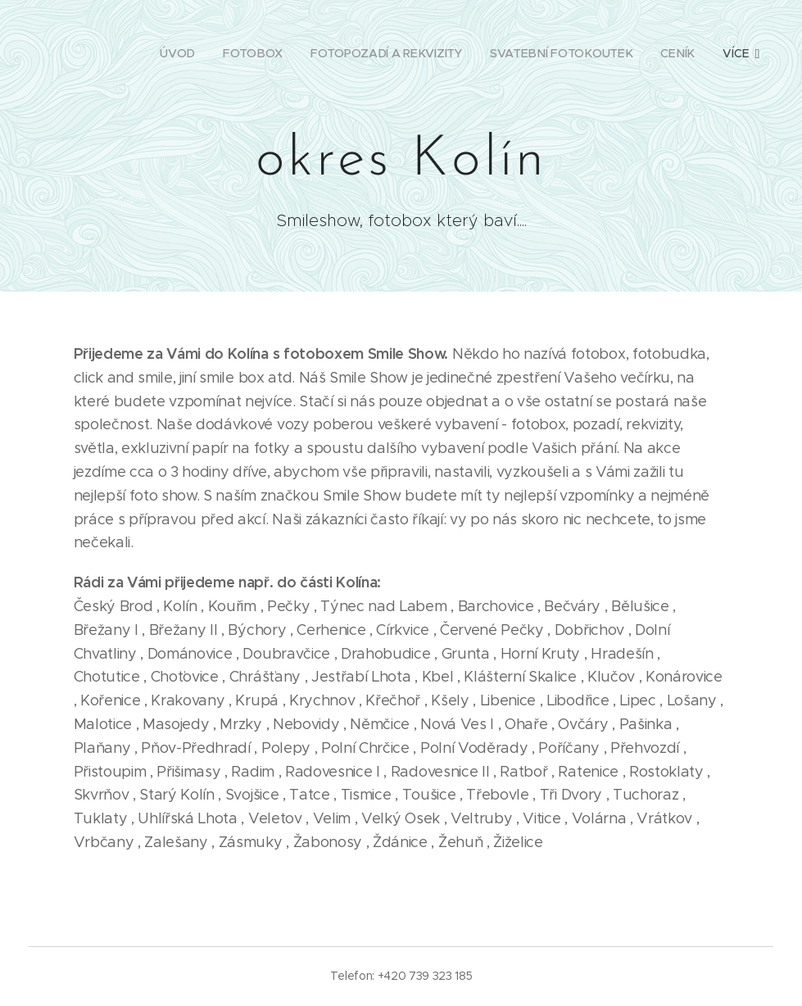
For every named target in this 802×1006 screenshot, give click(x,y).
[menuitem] (179, 53)
